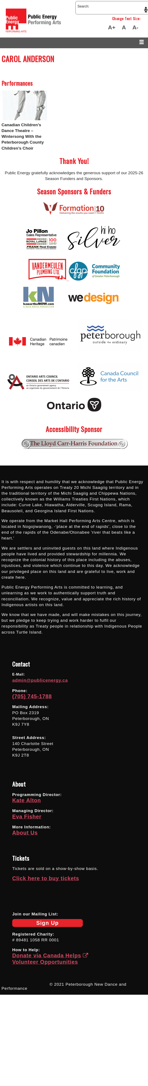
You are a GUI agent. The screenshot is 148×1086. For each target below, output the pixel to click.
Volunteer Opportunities (45, 962)
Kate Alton (26, 800)
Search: (83, 6)
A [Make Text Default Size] (124, 27)
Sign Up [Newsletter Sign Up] (35, 923)
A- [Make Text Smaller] (135, 27)
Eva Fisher (26, 817)
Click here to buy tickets (45, 878)
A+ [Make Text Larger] (111, 27)
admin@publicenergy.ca (40, 680)
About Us (25, 833)
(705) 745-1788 (32, 696)
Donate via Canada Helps (50, 955)
